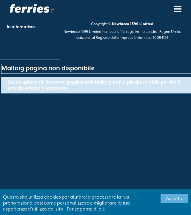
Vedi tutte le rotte (24, 33)
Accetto (174, 198)
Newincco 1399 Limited (132, 24)
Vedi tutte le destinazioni (31, 52)
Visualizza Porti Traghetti (31, 46)
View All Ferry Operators (31, 39)
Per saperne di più (86, 209)
